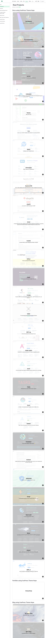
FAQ (24, 1)
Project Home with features (6, 17)
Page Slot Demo (4, 19)
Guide (18, 1)
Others (30, 1)
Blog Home (3, 8)
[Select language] (33, 1)
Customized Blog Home (5, 10)
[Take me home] (2, 1)
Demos (26, 1)
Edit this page (18, 622)
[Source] (43, 26)
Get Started (14, 1)
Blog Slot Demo (4, 23)
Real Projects (3, 6)
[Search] (42, 1)
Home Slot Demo (4, 21)
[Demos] (22, 626)
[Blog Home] (37, 626)
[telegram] (35, 1)
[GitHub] (37, 1)
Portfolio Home (4, 15)
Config (21, 1)
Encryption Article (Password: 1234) (4, 13)
